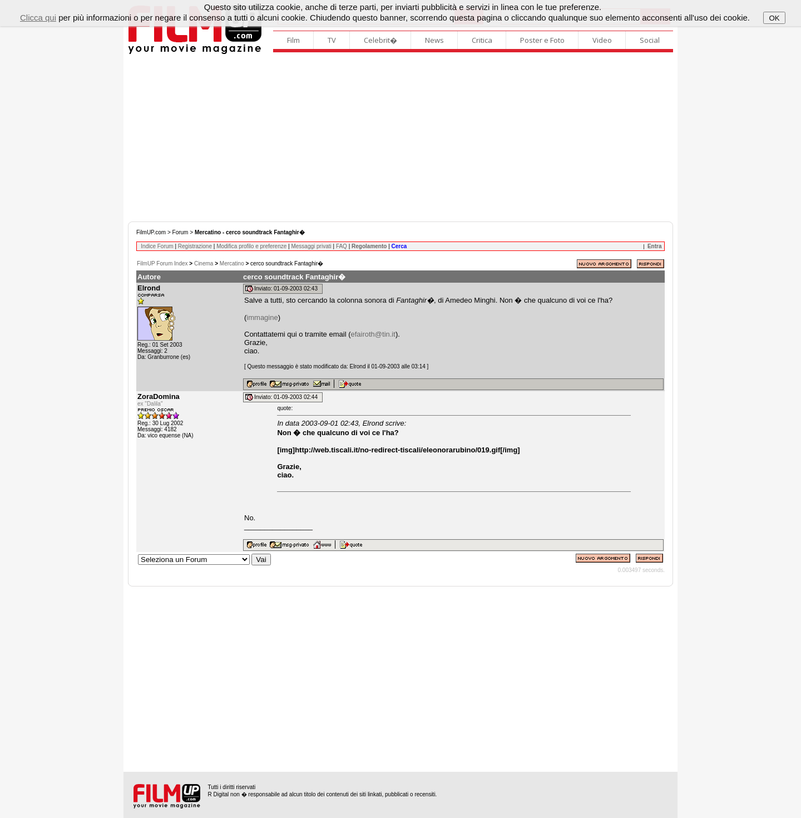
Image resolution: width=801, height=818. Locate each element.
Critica (482, 40)
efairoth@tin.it (372, 334)
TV (332, 40)
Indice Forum (157, 246)
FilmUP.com (151, 232)
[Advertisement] (400, 138)
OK (774, 18)
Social (650, 40)
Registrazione (195, 246)
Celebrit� (380, 40)
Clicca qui (38, 17)
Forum (180, 232)
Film (293, 40)
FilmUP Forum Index (162, 263)
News (434, 40)
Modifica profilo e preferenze (251, 246)
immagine (262, 317)
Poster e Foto (542, 40)
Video (602, 40)
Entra (654, 246)
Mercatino (232, 263)
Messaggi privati (311, 246)
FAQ (341, 246)
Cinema (203, 263)
